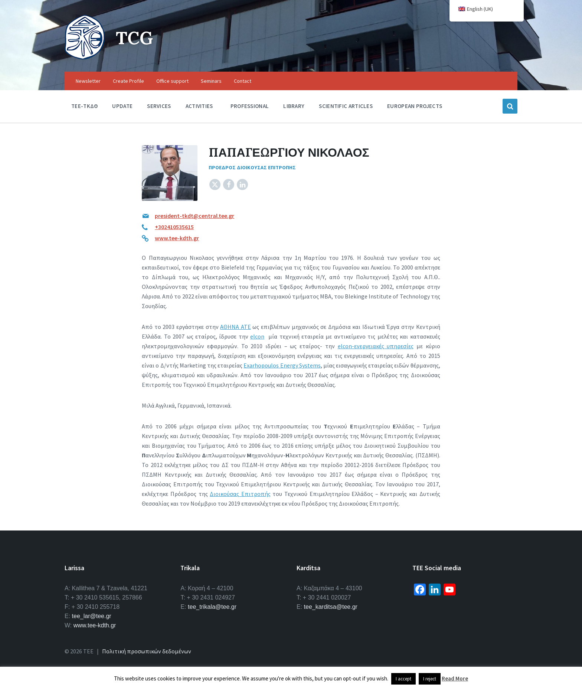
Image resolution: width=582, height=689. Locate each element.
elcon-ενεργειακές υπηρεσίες (376, 346)
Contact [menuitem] (242, 81)
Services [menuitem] (159, 106)
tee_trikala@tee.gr (212, 607)
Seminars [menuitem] (211, 81)
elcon (257, 336)
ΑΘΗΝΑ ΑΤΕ (235, 326)
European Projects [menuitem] (414, 106)
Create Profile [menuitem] (128, 81)
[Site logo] (85, 57)
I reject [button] (429, 679)
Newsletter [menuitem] (88, 81)
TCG (134, 37)
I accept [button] (403, 679)
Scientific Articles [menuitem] (346, 106)
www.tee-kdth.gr (177, 238)
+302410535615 (174, 227)
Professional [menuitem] (249, 106)
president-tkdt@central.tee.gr (194, 215)
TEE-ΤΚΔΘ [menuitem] (84, 106)
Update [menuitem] (122, 106)
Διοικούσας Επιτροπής (240, 493)
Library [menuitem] (293, 106)
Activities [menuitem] (199, 106)
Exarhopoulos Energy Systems (281, 365)
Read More (455, 678)
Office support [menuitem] (172, 81)
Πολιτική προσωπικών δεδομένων (146, 651)
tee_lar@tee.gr (91, 616)
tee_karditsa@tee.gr (330, 607)
